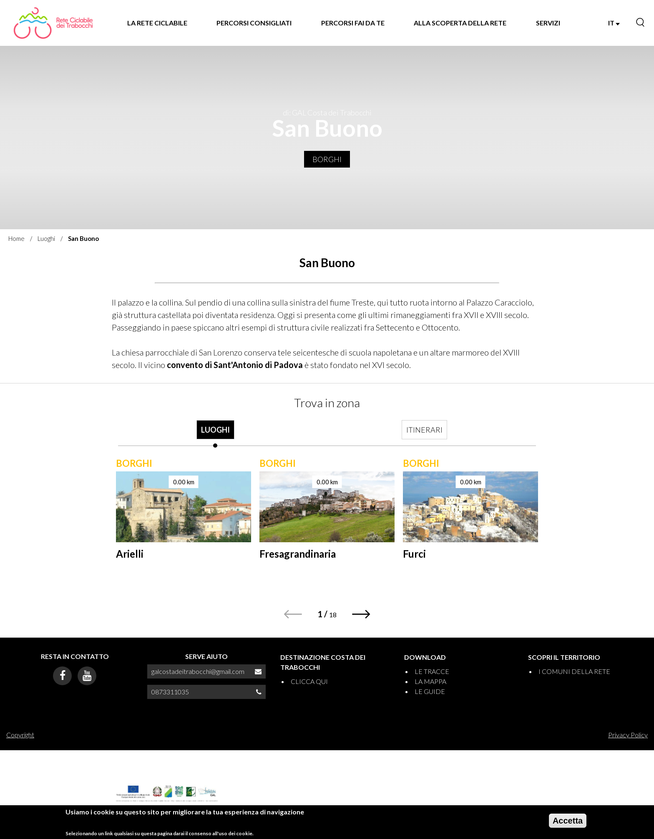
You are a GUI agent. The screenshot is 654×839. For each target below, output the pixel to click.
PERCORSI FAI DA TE (353, 23)
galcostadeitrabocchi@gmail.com (197, 671)
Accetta (568, 820)
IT (614, 23)
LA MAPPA (430, 681)
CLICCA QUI (309, 681)
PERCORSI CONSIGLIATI (254, 23)
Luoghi (46, 238)
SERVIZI (548, 23)
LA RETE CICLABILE (157, 23)
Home (16, 238)
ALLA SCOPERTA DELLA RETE (460, 23)
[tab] (215, 434)
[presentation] (215, 434)
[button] (361, 614)
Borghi (327, 159)
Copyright (20, 735)
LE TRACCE (432, 671)
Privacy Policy (628, 735)
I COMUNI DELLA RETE (574, 671)
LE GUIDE (430, 691)
